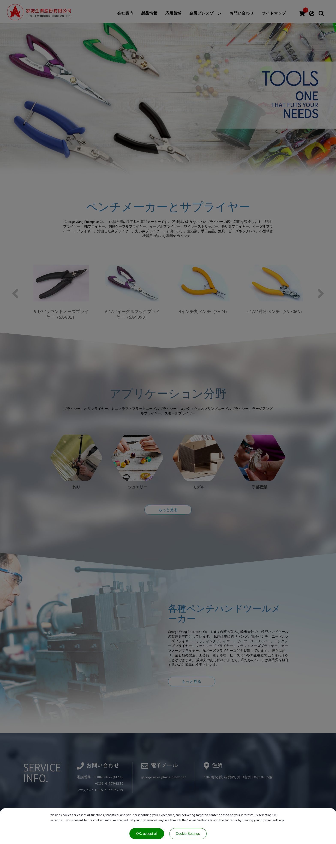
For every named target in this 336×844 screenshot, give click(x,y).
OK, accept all (147, 833)
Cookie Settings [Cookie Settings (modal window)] (188, 833)
